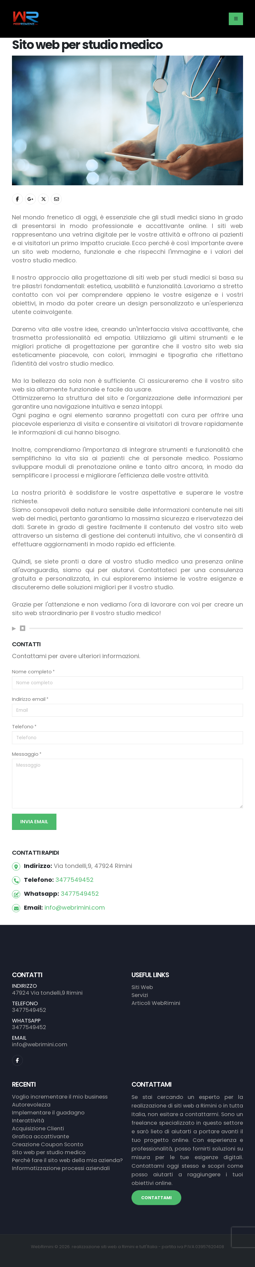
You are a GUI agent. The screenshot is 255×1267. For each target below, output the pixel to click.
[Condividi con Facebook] (17, 199)
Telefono (23, 726)
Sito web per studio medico (49, 1152)
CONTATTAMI (156, 1197)
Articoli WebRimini (155, 1003)
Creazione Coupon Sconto (47, 1144)
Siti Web (142, 987)
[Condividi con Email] (56, 199)
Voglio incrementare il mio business (60, 1097)
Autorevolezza (31, 1105)
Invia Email (34, 821)
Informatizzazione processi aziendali (61, 1168)
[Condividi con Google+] (30, 199)
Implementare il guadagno (48, 1112)
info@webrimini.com (74, 907)
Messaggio (25, 754)
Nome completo (32, 671)
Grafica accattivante (40, 1136)
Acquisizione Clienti (38, 1128)
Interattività (28, 1120)
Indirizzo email (28, 699)
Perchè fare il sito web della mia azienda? (67, 1160)
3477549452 (74, 880)
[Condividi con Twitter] (43, 199)
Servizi (139, 995)
